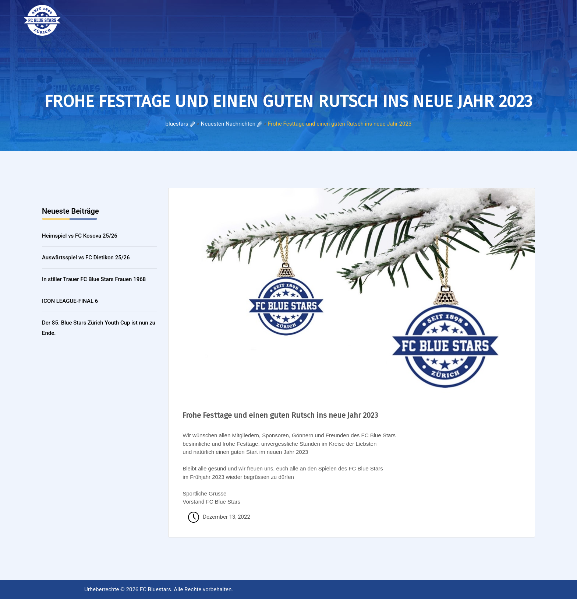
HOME (98, 18)
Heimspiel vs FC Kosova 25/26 (79, 235)
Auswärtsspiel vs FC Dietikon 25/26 (86, 257)
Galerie (161, 18)
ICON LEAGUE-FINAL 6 (70, 301)
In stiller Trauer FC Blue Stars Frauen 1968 (94, 279)
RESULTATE (128, 18)
